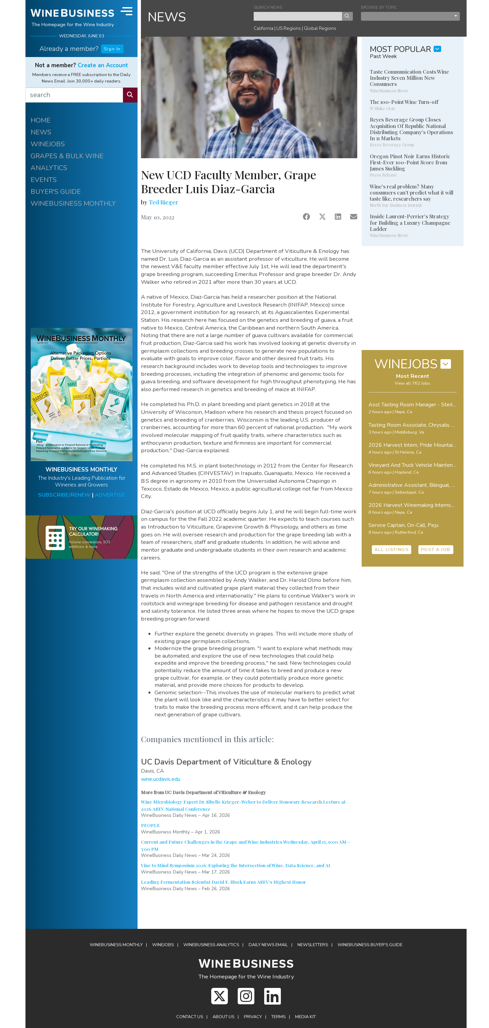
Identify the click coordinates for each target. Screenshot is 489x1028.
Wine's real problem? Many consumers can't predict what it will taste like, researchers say (411, 192)
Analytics (211, 945)
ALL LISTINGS (392, 550)
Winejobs (163, 945)
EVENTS (44, 179)
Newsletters (312, 945)
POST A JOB (436, 550)
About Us (223, 1017)
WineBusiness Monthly (116, 945)
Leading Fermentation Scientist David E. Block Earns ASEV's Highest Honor (223, 882)
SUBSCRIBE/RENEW (64, 495)
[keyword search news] (298, 16)
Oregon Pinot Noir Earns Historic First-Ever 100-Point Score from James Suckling (410, 162)
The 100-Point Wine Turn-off (404, 101)
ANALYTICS (49, 167)
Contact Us (189, 1017)
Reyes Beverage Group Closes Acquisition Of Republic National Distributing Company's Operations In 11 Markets (411, 129)
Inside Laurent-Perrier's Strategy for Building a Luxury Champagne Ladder (410, 222)
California (263, 28)
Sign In (112, 49)
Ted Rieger (163, 202)
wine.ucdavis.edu (160, 779)
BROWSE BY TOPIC (379, 7)
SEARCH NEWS (268, 7)
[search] (74, 95)
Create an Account (103, 65)
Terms (278, 1017)
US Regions (288, 28)
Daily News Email (268, 945)
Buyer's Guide (370, 945)
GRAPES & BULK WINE (67, 156)
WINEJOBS (48, 144)
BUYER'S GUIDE (56, 191)
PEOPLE (150, 825)
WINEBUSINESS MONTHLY (73, 203)
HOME (41, 120)
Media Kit (305, 1017)
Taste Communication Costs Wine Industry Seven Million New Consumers (409, 77)
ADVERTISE (110, 495)
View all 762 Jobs (412, 383)
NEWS (41, 132)
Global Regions (320, 28)
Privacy (253, 1017)
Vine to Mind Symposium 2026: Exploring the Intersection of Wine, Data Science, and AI (235, 865)
